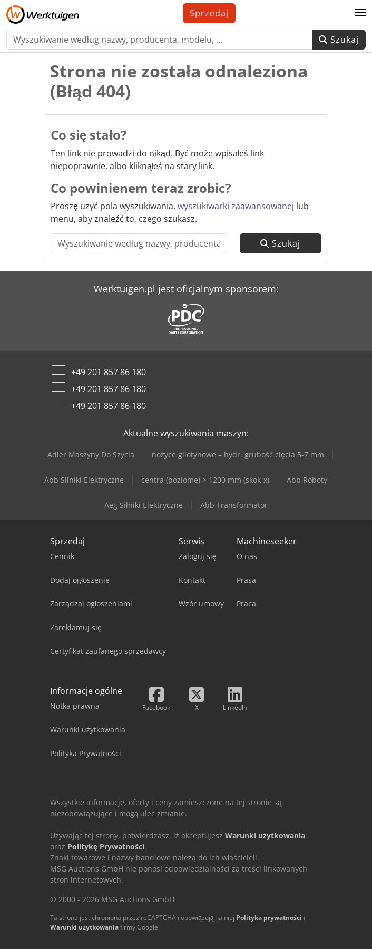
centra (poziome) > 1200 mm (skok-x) (205, 480)
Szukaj (339, 39)
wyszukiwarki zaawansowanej (236, 206)
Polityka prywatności (269, 917)
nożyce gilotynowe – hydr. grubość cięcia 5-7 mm (238, 454)
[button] (360, 13)
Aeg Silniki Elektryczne (143, 505)
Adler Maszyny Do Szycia (90, 454)
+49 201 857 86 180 (108, 372)
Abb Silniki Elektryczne (84, 480)
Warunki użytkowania (84, 927)
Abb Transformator (234, 505)
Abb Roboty (307, 480)
